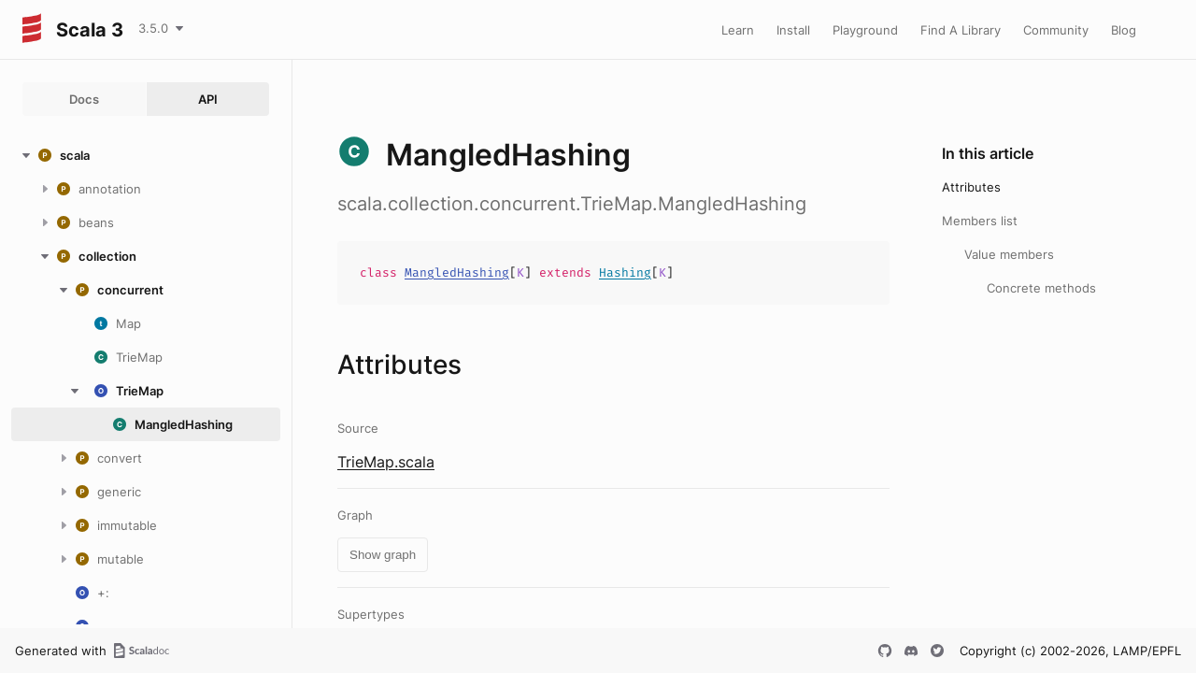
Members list (980, 220)
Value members (1009, 254)
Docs (84, 99)
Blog (1123, 29)
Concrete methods (1041, 287)
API (208, 99)
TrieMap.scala (385, 461)
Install (793, 29)
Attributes (971, 186)
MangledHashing (457, 272)
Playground (865, 29)
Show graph (382, 555)
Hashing (625, 272)
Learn (737, 29)
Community (1056, 29)
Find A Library (960, 29)
